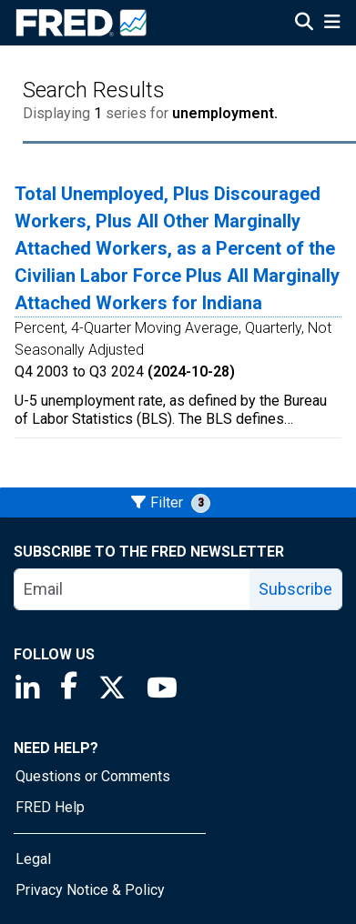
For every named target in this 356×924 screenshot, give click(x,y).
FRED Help (50, 807)
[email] (132, 589)
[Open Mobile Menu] (332, 23)
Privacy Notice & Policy (90, 890)
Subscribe (295, 588)
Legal (33, 859)
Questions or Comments (92, 776)
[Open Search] (304, 23)
